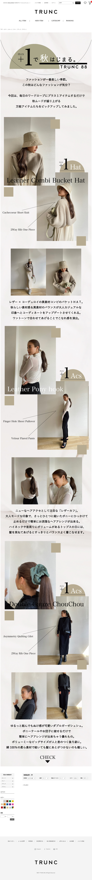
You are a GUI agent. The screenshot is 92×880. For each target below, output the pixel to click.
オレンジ (10, 29)
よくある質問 (21, 841)
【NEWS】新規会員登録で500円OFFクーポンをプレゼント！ (17, 2)
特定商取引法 (39, 841)
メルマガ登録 (38, 2)
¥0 (89, 4)
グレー (15, 29)
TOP (2, 29)
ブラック (19, 29)
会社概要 (72, 841)
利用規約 (30, 841)
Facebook (48, 849)
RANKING (70, 21)
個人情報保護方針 (51, 841)
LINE (57, 849)
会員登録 (46, 2)
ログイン (54, 2)
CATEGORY (55, 21)
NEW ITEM (39, 21)
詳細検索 (78, 2)
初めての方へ (11, 841)
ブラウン (24, 29)
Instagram (39, 849)
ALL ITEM (22, 21)
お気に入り (85, 3)
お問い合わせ (62, 841)
